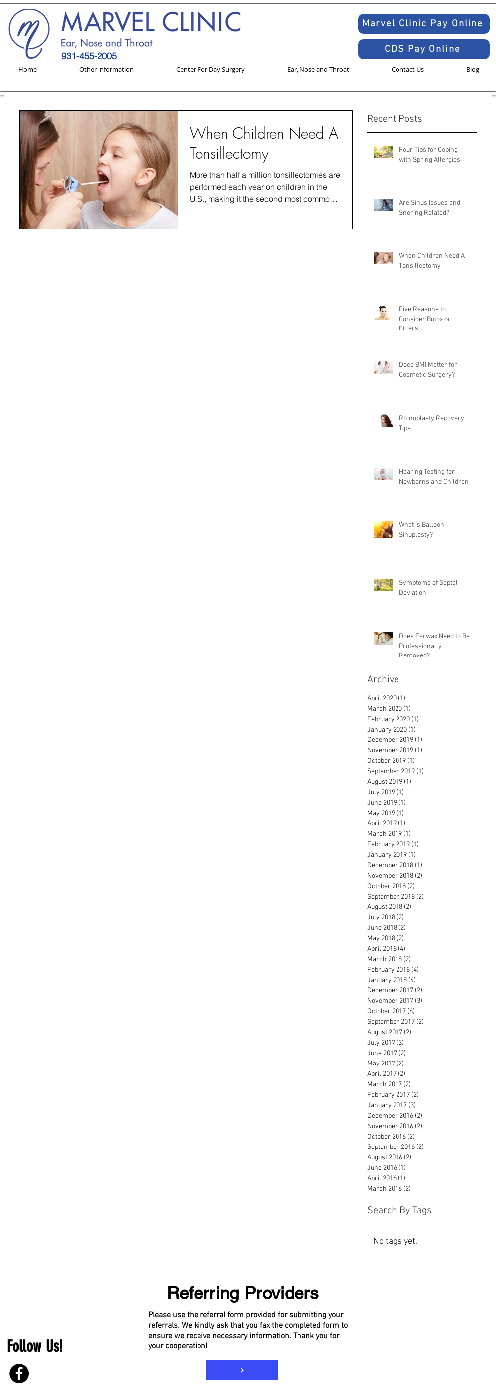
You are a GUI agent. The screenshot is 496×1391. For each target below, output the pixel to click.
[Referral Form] (242, 1370)
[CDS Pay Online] (424, 49)
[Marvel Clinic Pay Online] (424, 24)
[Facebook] (19, 1373)
